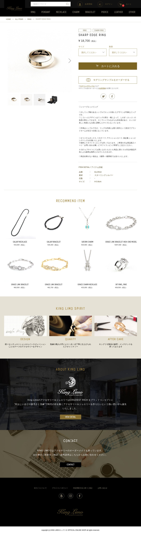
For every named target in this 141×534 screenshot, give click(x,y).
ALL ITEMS (19, 19)
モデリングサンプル (87, 86)
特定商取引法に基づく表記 (82, 488)
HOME (8, 19)
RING (29, 19)
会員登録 (102, 88)
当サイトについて (40, 488)
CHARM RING (99, 31)
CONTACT (70, 465)
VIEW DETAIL (70, 417)
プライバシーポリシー (60, 488)
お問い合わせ (102, 488)
